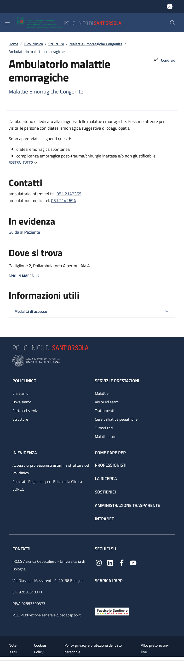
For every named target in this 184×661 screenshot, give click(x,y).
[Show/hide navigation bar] (7, 22)
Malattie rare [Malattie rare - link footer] (105, 436)
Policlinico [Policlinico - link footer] (24, 380)
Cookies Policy (40, 648)
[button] (172, 23)
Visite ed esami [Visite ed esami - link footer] (107, 402)
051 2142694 (63, 200)
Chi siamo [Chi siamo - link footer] (20, 393)
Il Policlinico (33, 44)
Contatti (21, 548)
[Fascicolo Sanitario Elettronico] (112, 611)
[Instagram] (99, 562)
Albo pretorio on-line (155, 648)
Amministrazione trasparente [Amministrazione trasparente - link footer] (127, 505)
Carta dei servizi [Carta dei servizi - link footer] (25, 410)
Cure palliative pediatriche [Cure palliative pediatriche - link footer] (116, 419)
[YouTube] (133, 562)
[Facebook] (122, 562)
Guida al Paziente (24, 232)
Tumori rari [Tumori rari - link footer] (104, 428)
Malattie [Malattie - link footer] (102, 393)
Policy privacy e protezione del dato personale (93, 648)
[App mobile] (99, 594)
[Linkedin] (110, 562)
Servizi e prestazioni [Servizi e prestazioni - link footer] (117, 380)
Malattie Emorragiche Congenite (95, 44)
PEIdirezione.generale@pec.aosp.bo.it (51, 615)
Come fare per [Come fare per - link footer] (110, 452)
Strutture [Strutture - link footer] (20, 419)
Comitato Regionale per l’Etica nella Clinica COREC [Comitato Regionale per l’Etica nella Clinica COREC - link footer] (47, 485)
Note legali (13, 648)
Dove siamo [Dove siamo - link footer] (21, 402)
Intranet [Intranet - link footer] (104, 519)
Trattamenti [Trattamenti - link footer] (104, 410)
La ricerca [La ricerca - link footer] (106, 478)
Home (13, 44)
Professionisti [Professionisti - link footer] (110, 465)
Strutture (56, 44)
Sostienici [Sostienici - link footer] (105, 492)
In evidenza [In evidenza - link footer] (24, 452)
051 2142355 (69, 194)
